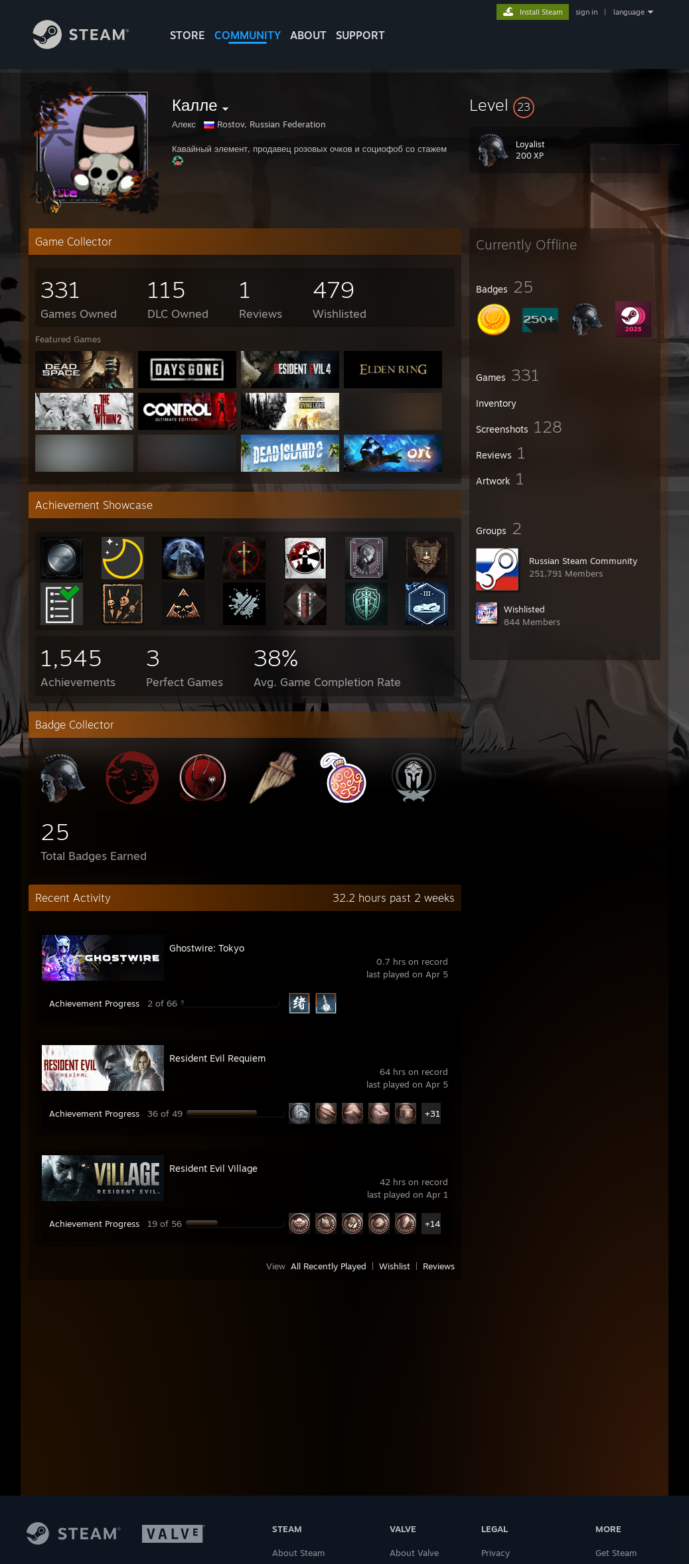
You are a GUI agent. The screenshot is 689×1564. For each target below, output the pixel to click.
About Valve (414, 1552)
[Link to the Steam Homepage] (91, 45)
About (308, 35)
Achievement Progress (94, 1003)
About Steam (298, 1552)
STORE (187, 35)
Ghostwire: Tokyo (206, 948)
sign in (586, 12)
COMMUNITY (247, 35)
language (629, 12)
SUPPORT (360, 35)
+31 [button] (432, 1113)
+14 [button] (432, 1223)
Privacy (495, 1552)
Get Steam (616, 1552)
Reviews (439, 1266)
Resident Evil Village (213, 1168)
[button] (564, 105)
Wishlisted (524, 609)
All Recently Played (328, 1266)
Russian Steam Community (583, 560)
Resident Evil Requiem (217, 1058)
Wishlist (394, 1266)
